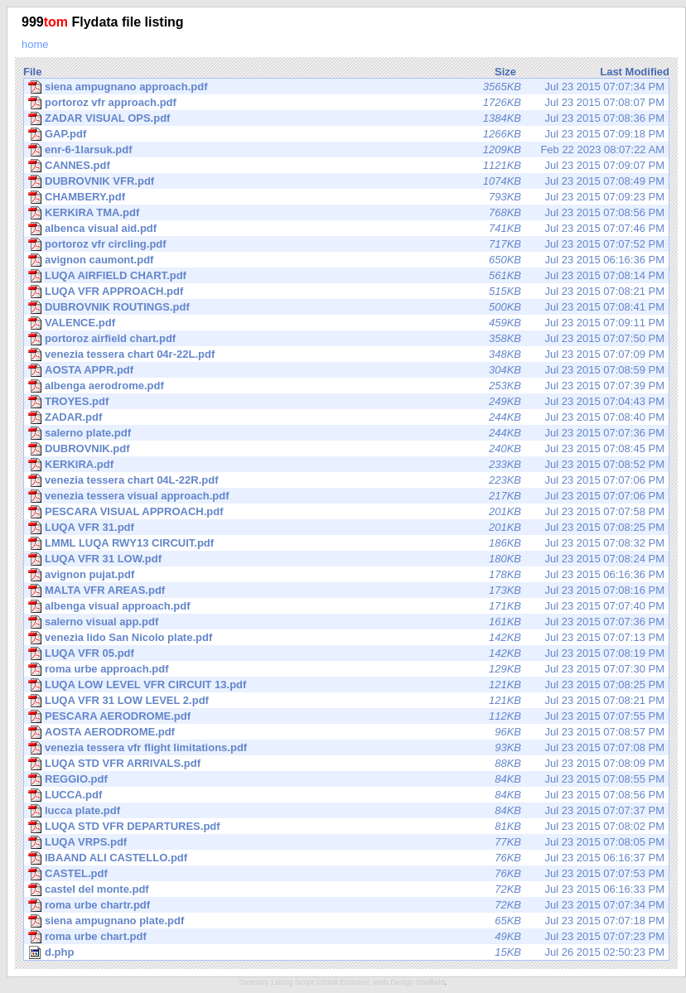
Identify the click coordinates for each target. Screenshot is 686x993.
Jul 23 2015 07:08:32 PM (346, 543)
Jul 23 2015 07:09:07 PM (346, 165)
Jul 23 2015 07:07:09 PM (346, 354)
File (32, 71)
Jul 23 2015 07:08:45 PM (346, 449)
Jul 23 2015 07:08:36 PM (346, 118)
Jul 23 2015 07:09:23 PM (346, 197)
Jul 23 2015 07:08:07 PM (346, 102)
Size (505, 71)
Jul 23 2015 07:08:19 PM (346, 653)
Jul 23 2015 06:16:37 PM (346, 858)
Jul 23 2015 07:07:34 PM (346, 87)
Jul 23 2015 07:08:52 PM (346, 464)
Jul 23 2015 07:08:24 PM (346, 559)
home (35, 44)
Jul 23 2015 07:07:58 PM (346, 511)
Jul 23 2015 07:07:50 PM (346, 338)
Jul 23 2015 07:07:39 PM (346, 386)
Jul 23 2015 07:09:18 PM (346, 134)
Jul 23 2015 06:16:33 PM (346, 889)
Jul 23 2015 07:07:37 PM (346, 810)
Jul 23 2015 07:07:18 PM (346, 921)
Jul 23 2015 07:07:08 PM (346, 747)
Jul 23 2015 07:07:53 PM (346, 873)
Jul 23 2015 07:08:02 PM (346, 826)
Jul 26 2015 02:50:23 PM (346, 952)
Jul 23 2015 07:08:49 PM (346, 181)
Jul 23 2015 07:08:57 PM (346, 732)
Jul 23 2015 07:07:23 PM (346, 936)
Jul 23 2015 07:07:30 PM (346, 669)
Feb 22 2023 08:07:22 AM (346, 150)
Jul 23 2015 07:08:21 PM (346, 291)
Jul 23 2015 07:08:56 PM (346, 212)
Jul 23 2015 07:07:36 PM (346, 433)
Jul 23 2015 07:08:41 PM (346, 307)
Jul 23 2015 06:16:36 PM (346, 260)
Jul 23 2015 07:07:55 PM (346, 716)
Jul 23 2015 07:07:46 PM (346, 228)
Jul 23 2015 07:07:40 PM (346, 606)
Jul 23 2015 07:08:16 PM (346, 590)
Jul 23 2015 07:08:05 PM (346, 842)
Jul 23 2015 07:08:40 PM (346, 417)
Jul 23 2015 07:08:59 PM (346, 370)
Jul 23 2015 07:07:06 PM (346, 480)
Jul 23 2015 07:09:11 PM (346, 323)
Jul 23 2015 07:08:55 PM (346, 779)
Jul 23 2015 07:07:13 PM (346, 637)
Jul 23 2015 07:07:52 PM (346, 244)
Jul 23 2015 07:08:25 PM (346, 527)
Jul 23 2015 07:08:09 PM (346, 763)
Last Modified (634, 71)
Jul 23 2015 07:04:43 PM (346, 401)
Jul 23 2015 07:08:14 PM (346, 275)
